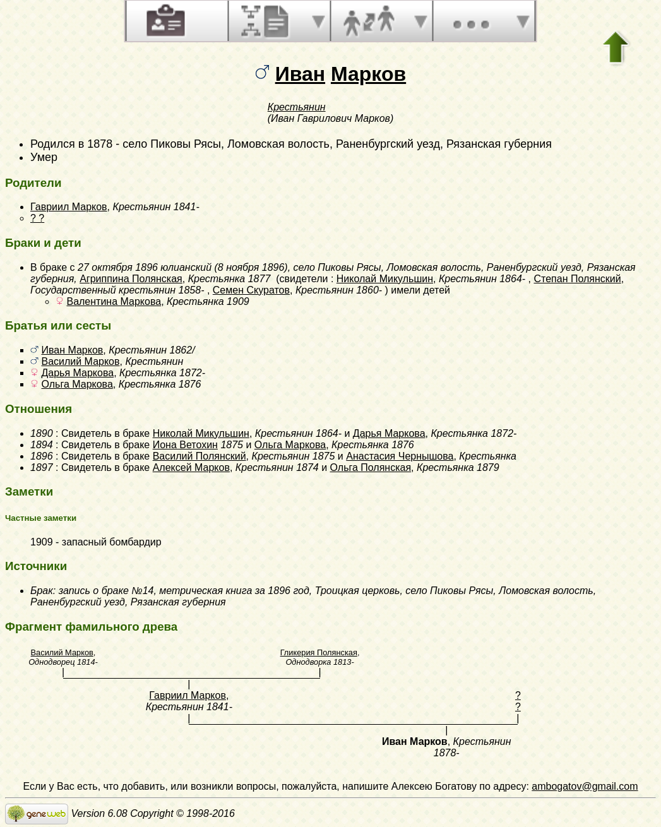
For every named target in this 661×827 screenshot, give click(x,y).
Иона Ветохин (185, 444)
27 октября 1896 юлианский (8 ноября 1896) (183, 267)
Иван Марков (72, 350)
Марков (368, 73)
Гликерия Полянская (318, 652)
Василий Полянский (199, 456)
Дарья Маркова (77, 372)
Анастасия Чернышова (399, 456)
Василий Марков (80, 361)
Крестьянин (297, 107)
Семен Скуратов (251, 290)
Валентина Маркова (113, 301)
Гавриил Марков (68, 206)
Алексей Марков (191, 467)
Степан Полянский (577, 278)
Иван (300, 73)
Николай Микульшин (384, 278)
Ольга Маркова (76, 384)
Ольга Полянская (371, 467)
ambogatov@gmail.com (585, 786)
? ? (37, 218)
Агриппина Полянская (131, 278)
